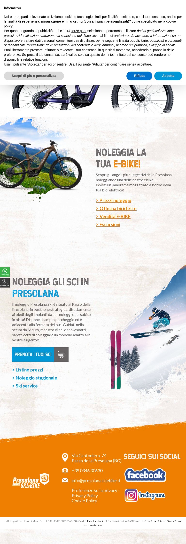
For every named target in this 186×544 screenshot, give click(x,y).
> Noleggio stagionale (34, 385)
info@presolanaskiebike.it (96, 480)
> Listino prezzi (27, 377)
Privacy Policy (157, 521)
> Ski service (25, 393)
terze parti (78, 31)
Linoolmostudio (95, 520)
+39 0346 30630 (87, 470)
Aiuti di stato (96, 525)
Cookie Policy (84, 500)
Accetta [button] (168, 76)
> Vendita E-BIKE (113, 216)
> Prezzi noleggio (113, 200)
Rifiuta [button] (139, 76)
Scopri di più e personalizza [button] (34, 76)
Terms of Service (174, 521)
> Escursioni (108, 224)
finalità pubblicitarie (133, 40)
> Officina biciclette (116, 208)
